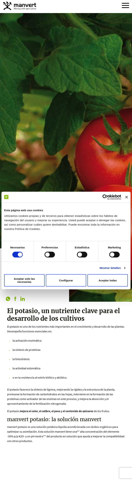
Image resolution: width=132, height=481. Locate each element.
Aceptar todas (108, 280)
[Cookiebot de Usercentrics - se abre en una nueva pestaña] (105, 197)
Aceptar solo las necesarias (24, 280)
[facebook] (15, 299)
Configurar (66, 280)
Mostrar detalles (110, 267)
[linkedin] (22, 299)
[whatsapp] (8, 299)
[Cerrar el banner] (126, 197)
